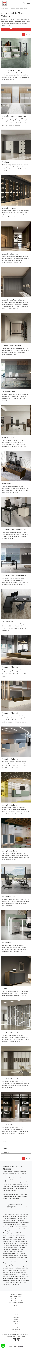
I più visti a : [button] (6, 1152)
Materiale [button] (5, 1148)
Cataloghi (16, 1327)
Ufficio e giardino (9, 8)
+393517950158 (17, 1300)
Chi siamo (16, 1317)
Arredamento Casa (16, 1308)
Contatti (16, 1323)
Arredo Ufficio (19, 8)
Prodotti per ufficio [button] (8, 1145)
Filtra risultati (16, 29)
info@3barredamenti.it (18, 1302)
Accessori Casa (16, 1310)
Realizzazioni (16, 1329)
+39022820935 (17, 1298)
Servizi (16, 1319)
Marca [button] (4, 1141)
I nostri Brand (16, 1321)
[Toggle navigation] (28, 3)
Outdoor (16, 1314)
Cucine (16, 1306)
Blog (16, 1331)
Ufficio (16, 1312)
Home (2, 8)
